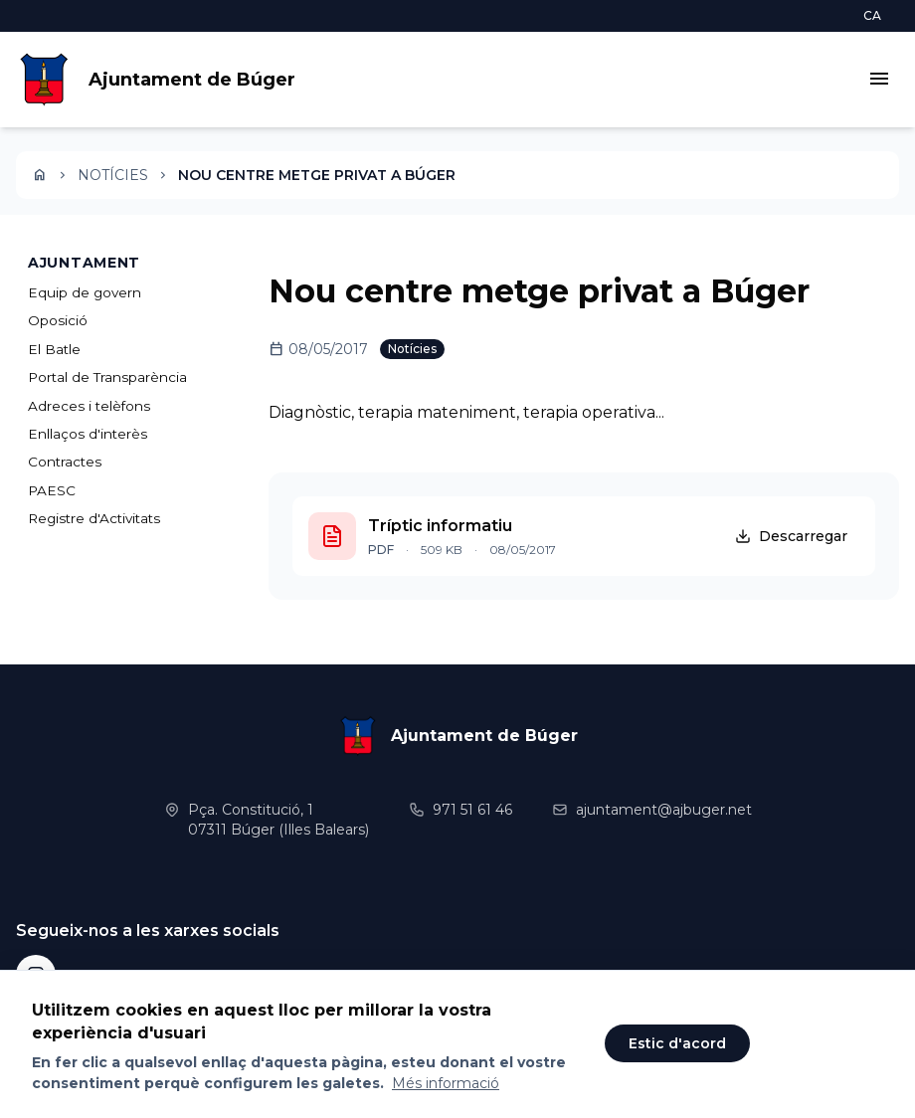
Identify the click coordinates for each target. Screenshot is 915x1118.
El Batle (54, 349)
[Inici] (40, 175)
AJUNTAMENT (84, 263)
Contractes (64, 461)
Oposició (58, 320)
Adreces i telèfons (89, 406)
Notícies (113, 175)
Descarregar (791, 536)
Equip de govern (84, 292)
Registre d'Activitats (94, 518)
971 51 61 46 (472, 810)
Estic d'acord (677, 1043)
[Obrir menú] (879, 80)
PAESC (52, 490)
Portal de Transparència (107, 377)
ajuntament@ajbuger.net (664, 810)
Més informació (445, 1083)
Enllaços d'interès (87, 434)
